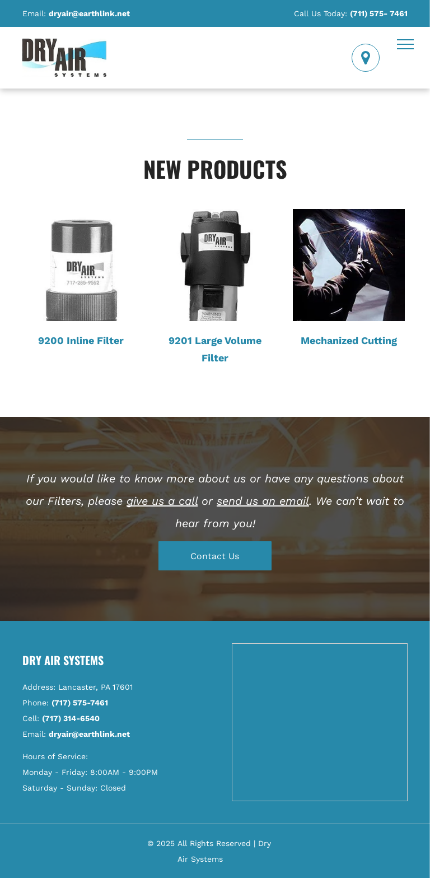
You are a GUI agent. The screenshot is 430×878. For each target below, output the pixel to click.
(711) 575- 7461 (379, 13)
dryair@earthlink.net (89, 13)
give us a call (162, 501)
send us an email (263, 501)
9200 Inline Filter (81, 340)
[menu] (405, 44)
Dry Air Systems (63, 660)
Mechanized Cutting (349, 340)
